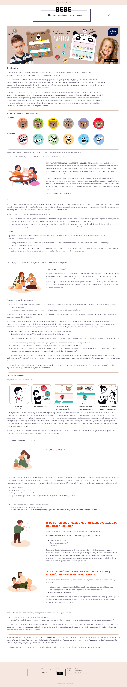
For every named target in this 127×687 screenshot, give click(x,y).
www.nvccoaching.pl (94, 647)
